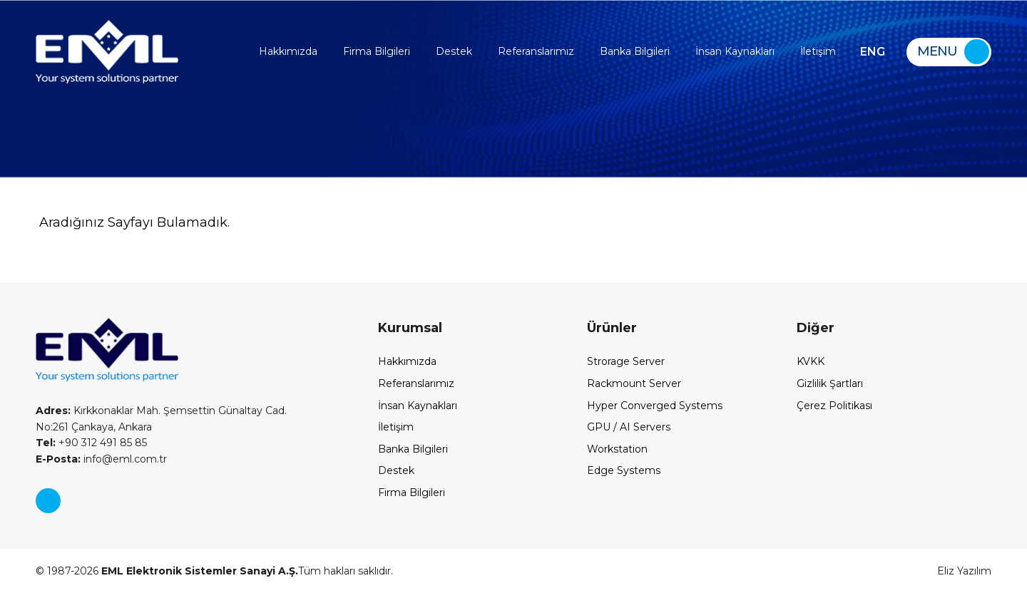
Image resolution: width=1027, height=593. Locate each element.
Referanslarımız (536, 51)
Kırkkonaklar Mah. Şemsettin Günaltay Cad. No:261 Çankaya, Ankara (161, 418)
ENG (872, 51)
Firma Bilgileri (376, 51)
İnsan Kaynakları (735, 51)
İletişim (818, 51)
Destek (454, 51)
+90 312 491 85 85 (91, 442)
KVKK (810, 361)
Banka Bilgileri (635, 51)
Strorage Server (626, 361)
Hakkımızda (288, 51)
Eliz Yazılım (964, 570)
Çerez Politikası (834, 405)
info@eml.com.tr (101, 459)
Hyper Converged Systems (654, 405)
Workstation (617, 449)
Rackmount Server (634, 383)
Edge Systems (623, 470)
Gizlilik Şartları (830, 383)
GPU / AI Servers (628, 427)
